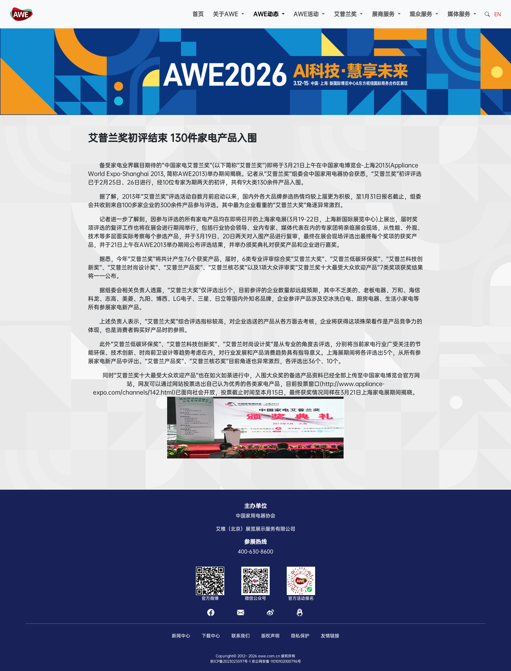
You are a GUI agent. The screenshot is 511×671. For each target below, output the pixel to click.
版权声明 (270, 636)
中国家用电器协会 (255, 515)
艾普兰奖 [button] (346, 14)
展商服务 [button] (384, 14)
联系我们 (240, 636)
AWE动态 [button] (266, 14)
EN (497, 14)
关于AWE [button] (226, 14)
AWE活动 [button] (306, 14)
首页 (198, 14)
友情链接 (330, 636)
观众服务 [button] (422, 14)
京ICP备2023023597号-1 (230, 661)
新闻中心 (181, 636)
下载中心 (211, 636)
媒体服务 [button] (459, 14)
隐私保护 (300, 636)
